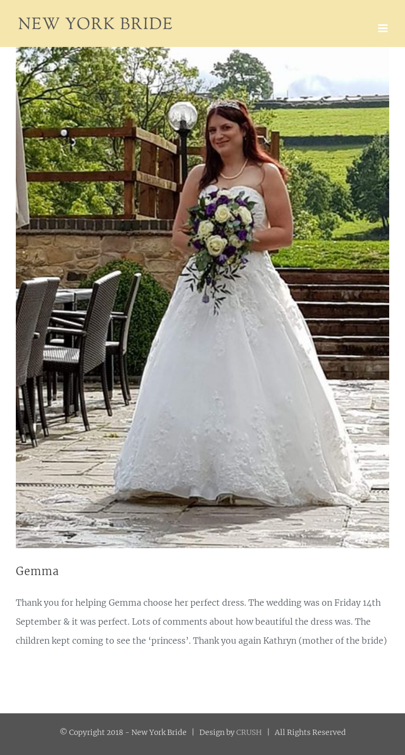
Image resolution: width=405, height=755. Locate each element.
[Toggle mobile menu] (383, 28)
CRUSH (249, 732)
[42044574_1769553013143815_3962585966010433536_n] (202, 297)
